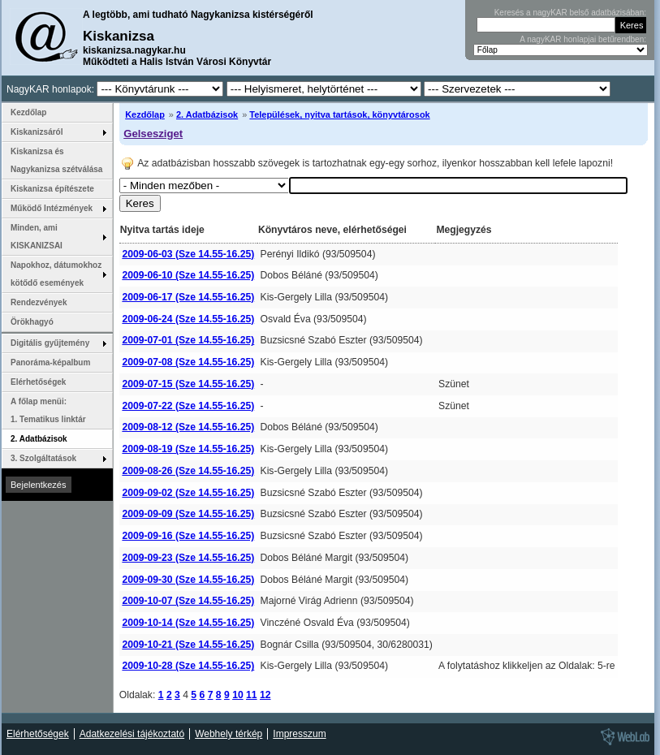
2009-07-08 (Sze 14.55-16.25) (188, 362)
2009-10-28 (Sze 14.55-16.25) (188, 665)
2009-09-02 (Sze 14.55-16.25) (188, 492)
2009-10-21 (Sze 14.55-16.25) (188, 644)
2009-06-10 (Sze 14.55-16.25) (188, 275)
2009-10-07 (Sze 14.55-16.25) (188, 600)
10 (238, 695)
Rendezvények (39, 302)
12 (265, 695)
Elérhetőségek (38, 382)
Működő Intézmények (52, 208)
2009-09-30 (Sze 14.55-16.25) (188, 579)
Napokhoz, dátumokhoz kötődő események (56, 274)
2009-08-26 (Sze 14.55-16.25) (188, 471)
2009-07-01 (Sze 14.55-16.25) (188, 340)
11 (251, 695)
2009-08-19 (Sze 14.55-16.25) (188, 449)
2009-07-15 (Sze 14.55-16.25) (188, 384)
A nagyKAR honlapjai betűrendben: (583, 39)
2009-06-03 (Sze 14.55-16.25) (188, 254)
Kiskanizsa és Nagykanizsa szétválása (56, 160)
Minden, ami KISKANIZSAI (37, 236)
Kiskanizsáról (37, 131)
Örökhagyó (32, 321)
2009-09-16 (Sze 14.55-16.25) (188, 535)
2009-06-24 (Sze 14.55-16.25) (188, 319)
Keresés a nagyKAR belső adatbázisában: (570, 12)
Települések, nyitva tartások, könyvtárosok (339, 114)
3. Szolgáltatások (43, 458)
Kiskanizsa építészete (52, 188)
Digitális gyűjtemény (50, 343)
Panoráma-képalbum (50, 362)
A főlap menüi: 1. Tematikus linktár (48, 410)
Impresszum (299, 734)
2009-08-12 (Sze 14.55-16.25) (188, 427)
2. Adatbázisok (207, 114)
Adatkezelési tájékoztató (132, 734)
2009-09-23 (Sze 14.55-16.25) (188, 557)
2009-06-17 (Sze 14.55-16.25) (188, 297)
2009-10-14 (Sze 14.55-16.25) (188, 622)
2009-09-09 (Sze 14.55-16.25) (188, 514)
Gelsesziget (153, 133)
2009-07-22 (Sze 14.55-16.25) (188, 406)
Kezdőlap (145, 114)
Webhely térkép (228, 734)
